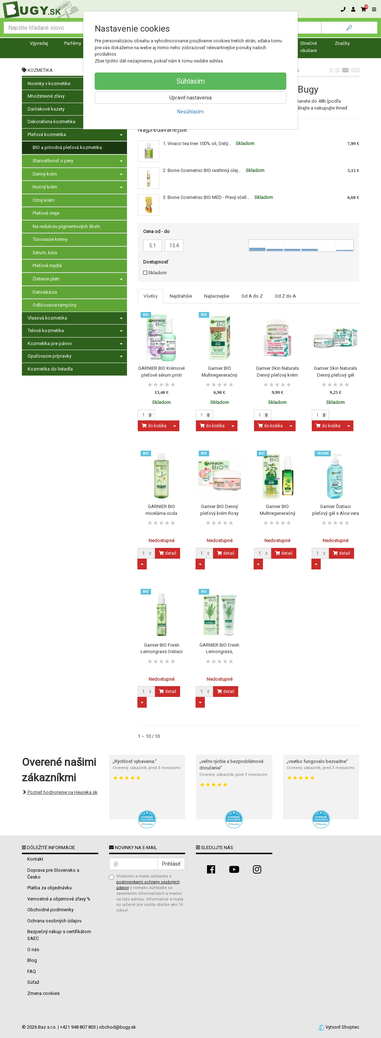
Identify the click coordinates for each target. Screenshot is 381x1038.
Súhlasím (191, 81)
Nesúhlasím (190, 112)
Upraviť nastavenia (190, 98)
